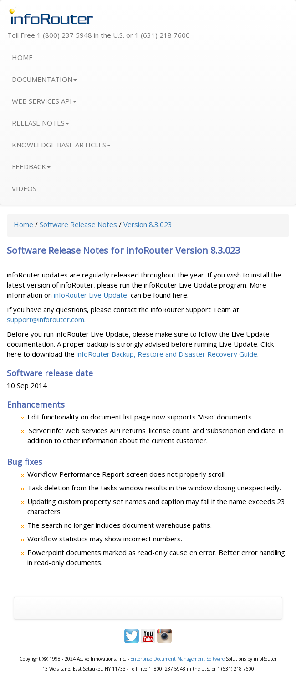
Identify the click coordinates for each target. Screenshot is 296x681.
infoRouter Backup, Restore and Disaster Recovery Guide (167, 353)
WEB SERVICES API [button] (44, 101)
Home (23, 224)
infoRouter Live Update (90, 294)
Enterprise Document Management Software (177, 659)
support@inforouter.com (45, 319)
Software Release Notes (78, 224)
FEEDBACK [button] (31, 166)
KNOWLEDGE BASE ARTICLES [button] (61, 144)
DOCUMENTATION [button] (44, 79)
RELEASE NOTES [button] (40, 122)
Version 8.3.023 (147, 224)
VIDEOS (24, 188)
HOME (22, 57)
